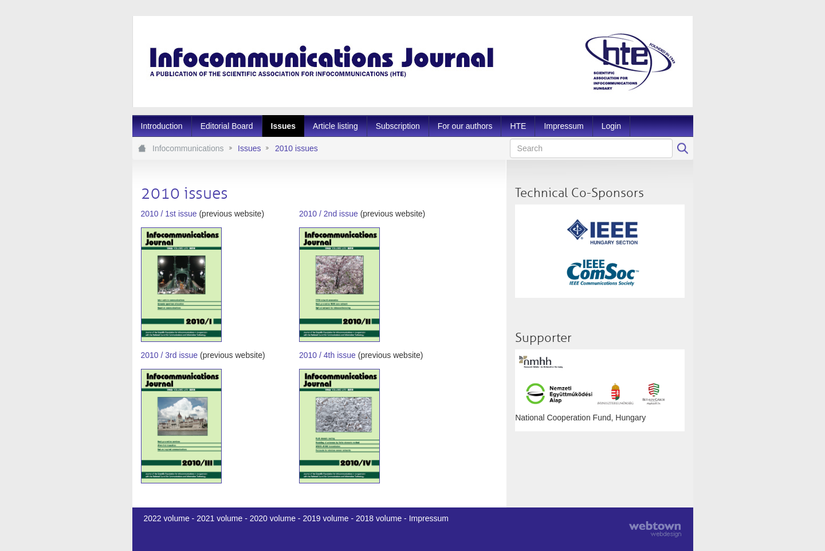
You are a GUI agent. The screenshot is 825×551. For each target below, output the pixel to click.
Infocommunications (188, 148)
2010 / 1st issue (169, 213)
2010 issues (296, 148)
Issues (249, 148)
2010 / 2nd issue (328, 213)
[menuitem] (161, 126)
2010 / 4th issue (327, 355)
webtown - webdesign (655, 529)
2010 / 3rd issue (169, 355)
